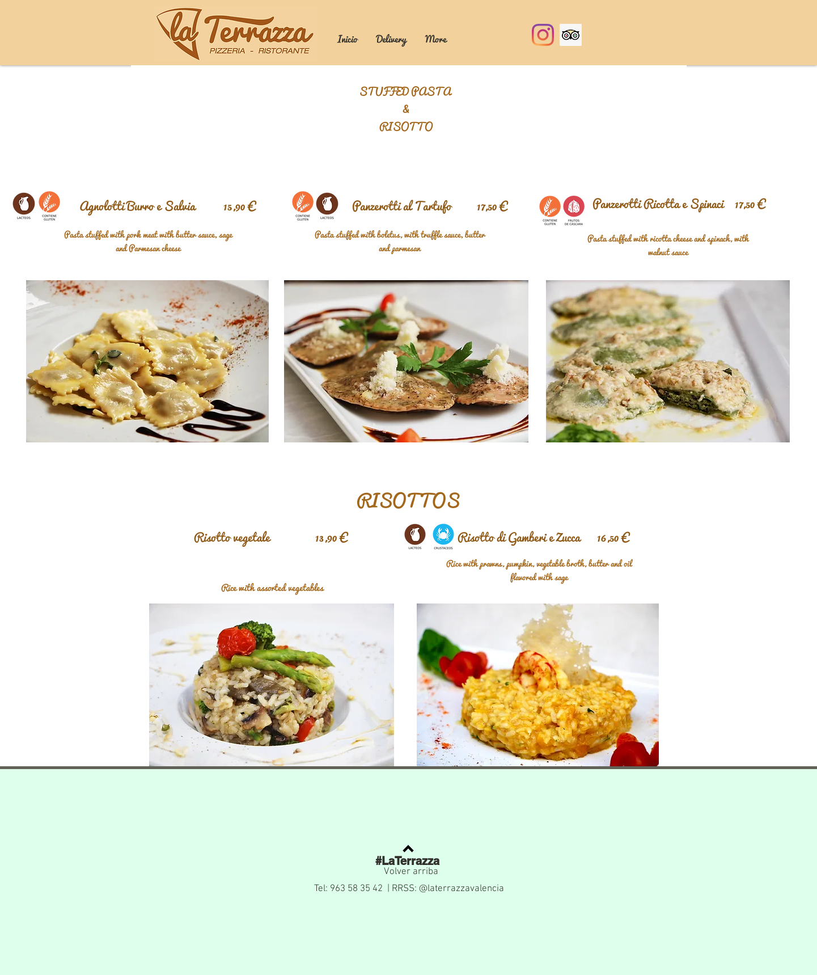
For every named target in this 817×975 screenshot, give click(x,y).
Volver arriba (411, 871)
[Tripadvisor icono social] (571, 35)
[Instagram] (543, 35)
